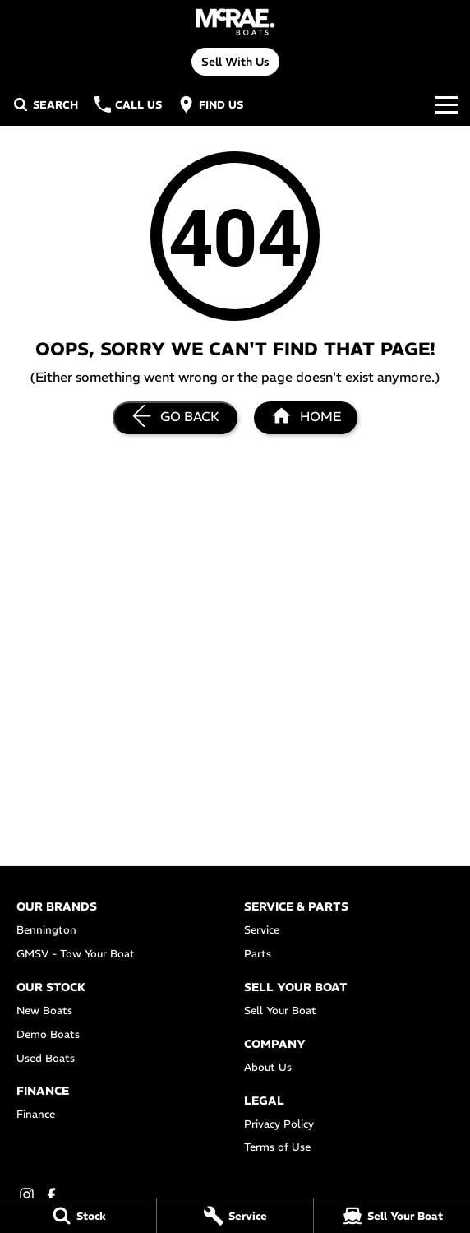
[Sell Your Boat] (392, 1215)
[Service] (235, 1215)
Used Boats (45, 1058)
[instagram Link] (26, 1194)
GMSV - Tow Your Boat (75, 954)
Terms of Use (277, 1147)
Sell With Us (235, 61)
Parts (257, 954)
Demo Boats (48, 1034)
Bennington (46, 930)
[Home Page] (234, 22)
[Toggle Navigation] (446, 104)
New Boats (44, 1010)
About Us (268, 1067)
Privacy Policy (279, 1124)
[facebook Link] (51, 1194)
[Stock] (78, 1215)
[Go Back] (175, 417)
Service (261, 930)
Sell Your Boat (280, 1010)
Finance (35, 1114)
